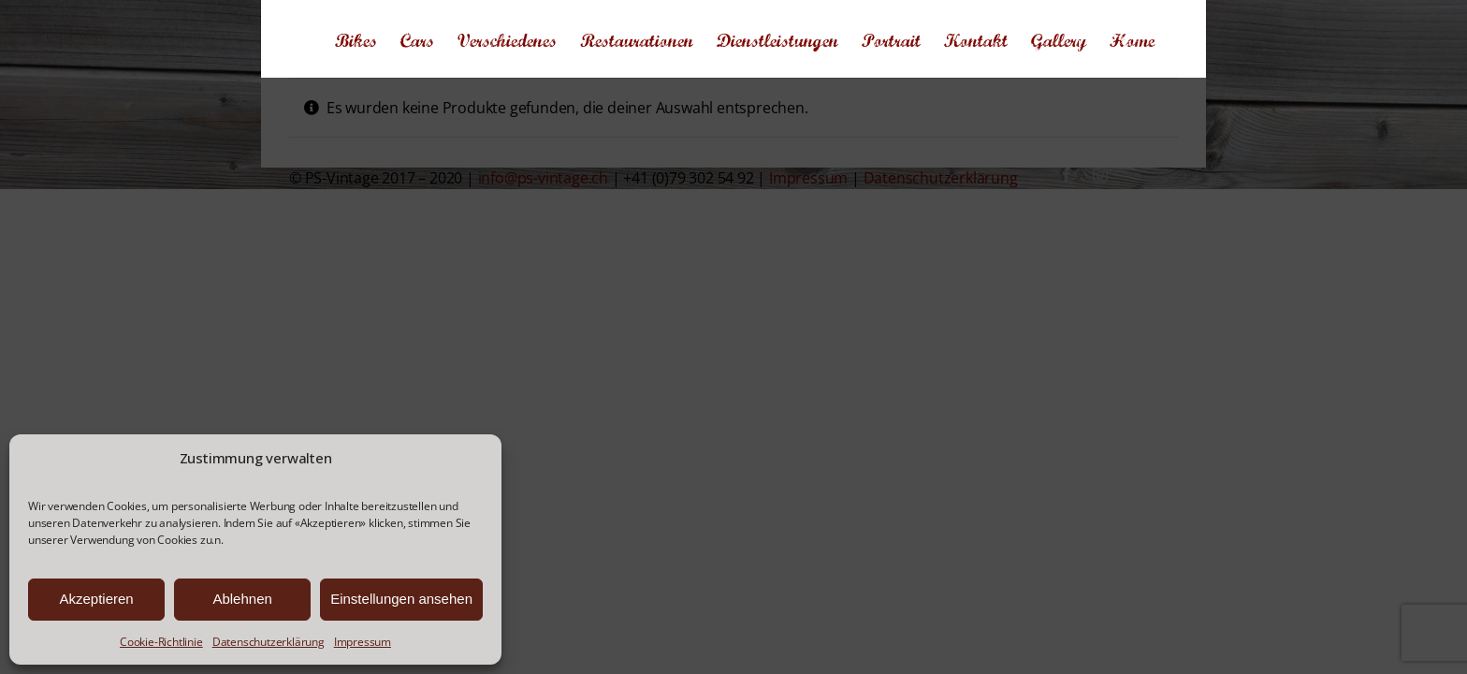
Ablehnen (241, 599)
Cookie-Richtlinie (161, 642)
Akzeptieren (96, 599)
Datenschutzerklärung (268, 642)
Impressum (362, 642)
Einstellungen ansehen (401, 599)
